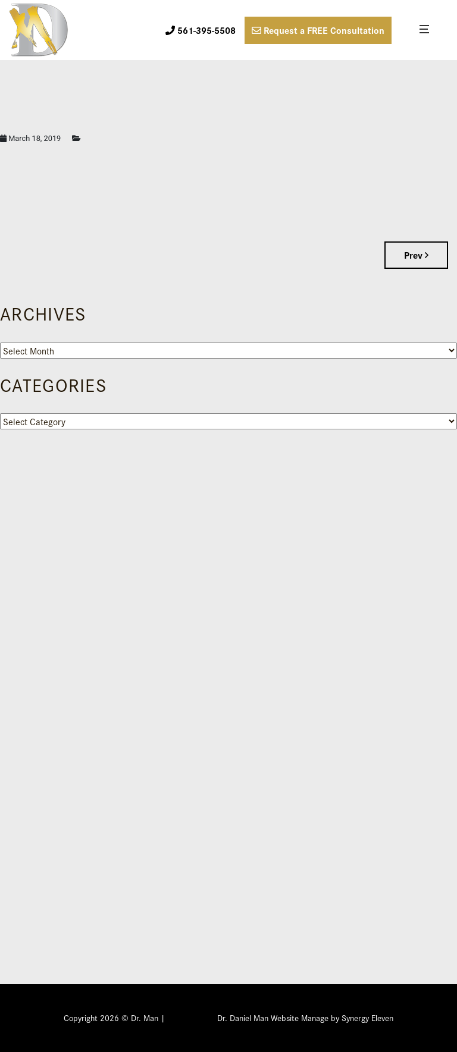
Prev (416, 255)
